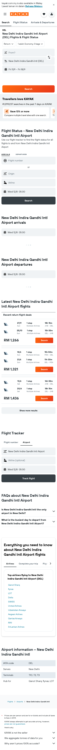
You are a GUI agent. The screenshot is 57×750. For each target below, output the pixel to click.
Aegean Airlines (15, 614)
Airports (20, 701)
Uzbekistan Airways (17, 610)
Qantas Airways (15, 618)
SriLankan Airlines (16, 626)
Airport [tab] (26, 442)
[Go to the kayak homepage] (19, 14)
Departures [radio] (21, 154)
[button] (53, 4)
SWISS (11, 601)
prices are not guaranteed (14, 724)
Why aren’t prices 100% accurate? (30, 743)
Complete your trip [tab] (28, 563)
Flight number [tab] (11, 442)
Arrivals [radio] (5, 154)
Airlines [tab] (10, 563)
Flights (10, 701)
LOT (10, 593)
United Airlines (14, 606)
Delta (10, 597)
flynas (10, 589)
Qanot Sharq (14, 585)
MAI (10, 622)
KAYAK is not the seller (30, 732)
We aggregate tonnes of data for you (30, 738)
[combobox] (8, 44)
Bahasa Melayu (33, 6)
